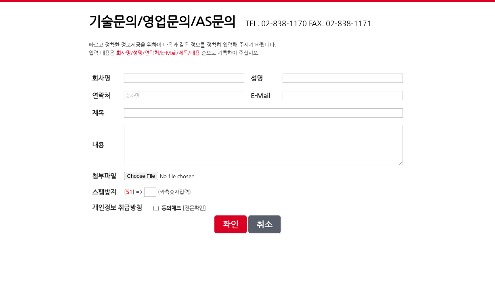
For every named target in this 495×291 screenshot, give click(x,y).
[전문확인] (194, 208)
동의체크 (167, 208)
